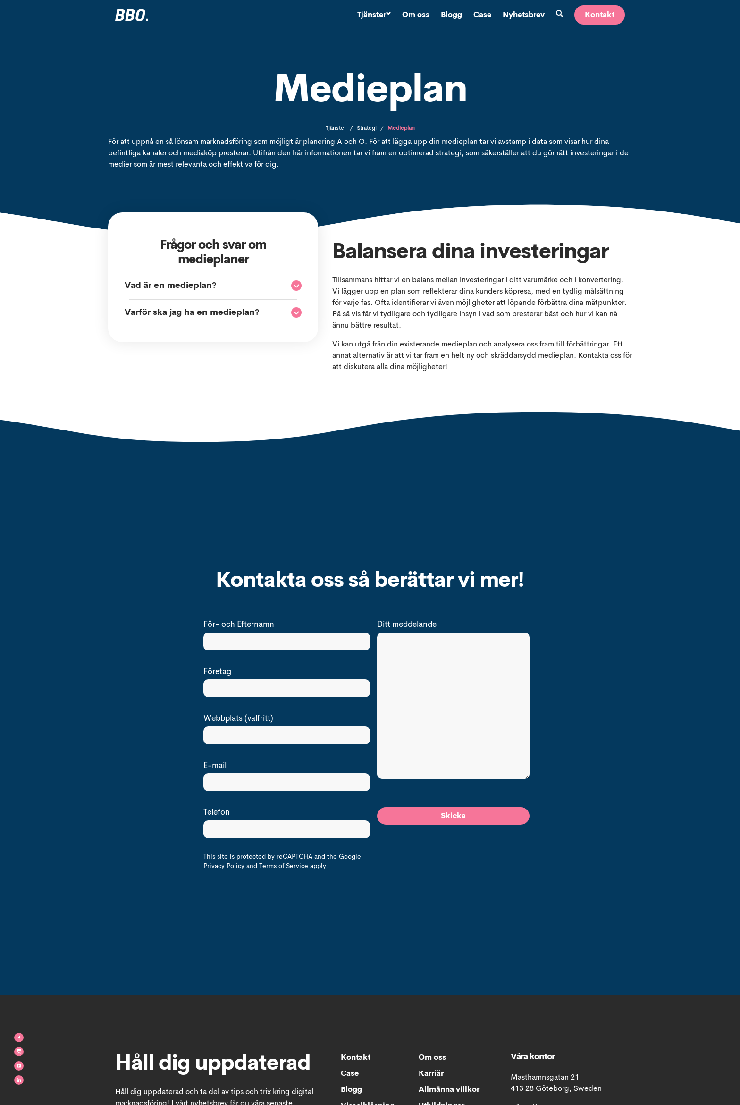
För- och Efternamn (238, 625)
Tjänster (374, 15)
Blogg (451, 15)
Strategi (367, 128)
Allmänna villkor (449, 1090)
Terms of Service (283, 866)
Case (482, 15)
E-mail (215, 766)
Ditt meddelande (407, 625)
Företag (217, 672)
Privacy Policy (223, 866)
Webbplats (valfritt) (238, 719)
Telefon (216, 813)
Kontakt (599, 15)
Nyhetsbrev (524, 15)
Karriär (431, 1074)
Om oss (415, 15)
